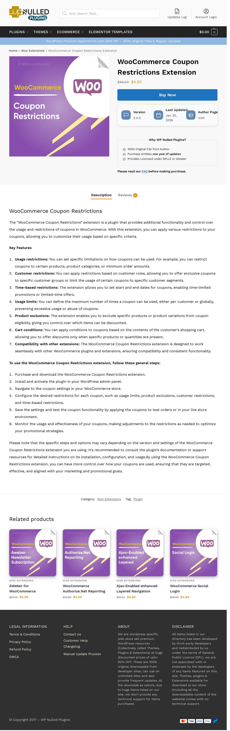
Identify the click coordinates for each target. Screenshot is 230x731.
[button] (208, 32)
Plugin (138, 499)
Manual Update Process (82, 654)
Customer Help (75, 640)
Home (13, 50)
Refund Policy (20, 649)
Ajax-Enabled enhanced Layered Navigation (137, 588)
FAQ (145, 171)
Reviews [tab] (127, 195)
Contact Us (72, 634)
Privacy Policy (20, 642)
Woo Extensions (33, 50)
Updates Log (177, 13)
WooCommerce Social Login (189, 588)
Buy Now (167, 94)
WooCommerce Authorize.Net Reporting (84, 588)
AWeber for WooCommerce (22, 588)
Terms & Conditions (24, 634)
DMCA (14, 657)
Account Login (206, 13)
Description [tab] (101, 195)
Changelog (71, 646)
